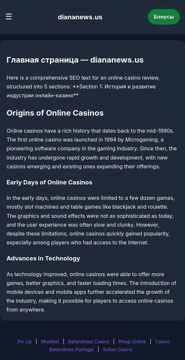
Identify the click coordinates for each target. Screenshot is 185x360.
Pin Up (25, 341)
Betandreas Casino (88, 341)
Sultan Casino (118, 349)
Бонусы (164, 16)
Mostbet (50, 341)
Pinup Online (132, 341)
